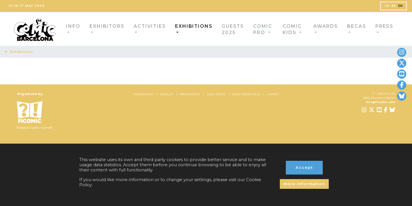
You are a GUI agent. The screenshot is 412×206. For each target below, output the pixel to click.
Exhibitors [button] (104, 29)
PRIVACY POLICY (184, 100)
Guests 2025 (217, 29)
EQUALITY (150, 100)
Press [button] (372, 29)
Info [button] (75, 29)
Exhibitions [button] (177, 29)
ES (384, 7)
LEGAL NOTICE (221, 100)
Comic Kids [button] (288, 29)
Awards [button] (321, 29)
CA (376, 7)
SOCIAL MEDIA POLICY (263, 100)
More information (304, 179)
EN (393, 7)
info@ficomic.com (375, 110)
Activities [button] (140, 29)
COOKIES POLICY (116, 100)
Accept (304, 157)
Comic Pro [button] (251, 29)
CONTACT (301, 100)
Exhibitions (21, 53)
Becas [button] (347, 29)
